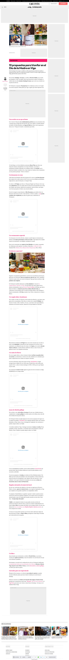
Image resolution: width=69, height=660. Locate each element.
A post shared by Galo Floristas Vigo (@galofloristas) (23, 405)
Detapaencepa (32, 247)
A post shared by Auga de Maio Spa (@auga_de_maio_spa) (23, 160)
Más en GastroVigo (6, 624)
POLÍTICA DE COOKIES (49, 653)
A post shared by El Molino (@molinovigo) (23, 338)
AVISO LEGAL (47, 650)
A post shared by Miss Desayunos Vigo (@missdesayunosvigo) (23, 231)
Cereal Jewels (38, 468)
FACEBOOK (27, 650)
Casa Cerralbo (30, 287)
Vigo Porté (11, 583)
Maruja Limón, (26, 247)
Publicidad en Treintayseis (11, 652)
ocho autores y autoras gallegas (37, 565)
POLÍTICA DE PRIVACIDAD (49, 652)
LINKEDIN (27, 653)
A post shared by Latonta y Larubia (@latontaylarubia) (23, 464)
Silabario (17, 247)
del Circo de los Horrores (34, 581)
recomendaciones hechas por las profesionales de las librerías (22, 564)
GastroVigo (13, 60)
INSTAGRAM (27, 652)
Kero (21, 247)
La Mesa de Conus (37, 246)
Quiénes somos (9, 650)
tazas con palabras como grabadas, (28, 507)
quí (40, 193)
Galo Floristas (34, 361)
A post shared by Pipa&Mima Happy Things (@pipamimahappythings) (23, 549)
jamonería (25, 287)
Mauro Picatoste (5, 81)
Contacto (8, 653)
